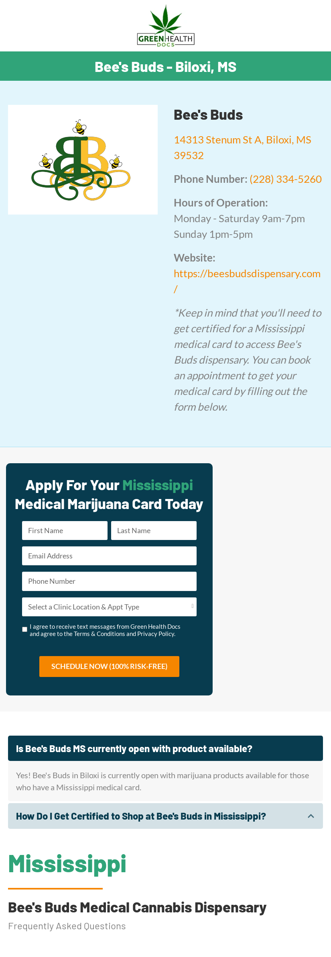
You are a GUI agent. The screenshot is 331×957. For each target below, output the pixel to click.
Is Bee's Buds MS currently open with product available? (134, 748)
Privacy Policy (155, 633)
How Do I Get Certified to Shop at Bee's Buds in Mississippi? (141, 816)
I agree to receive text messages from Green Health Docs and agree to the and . (105, 630)
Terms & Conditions (99, 633)
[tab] (165, 748)
